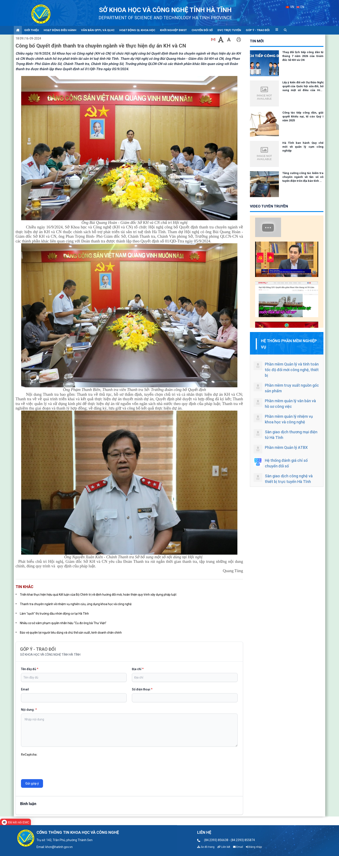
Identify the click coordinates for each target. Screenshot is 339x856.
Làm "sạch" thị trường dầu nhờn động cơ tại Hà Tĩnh (54, 613)
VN (290, 7)
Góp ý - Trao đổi (258, 30)
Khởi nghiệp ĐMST (173, 30)
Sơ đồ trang (205, 846)
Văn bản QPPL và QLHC (98, 30)
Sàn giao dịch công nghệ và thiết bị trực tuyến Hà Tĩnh (283, 478)
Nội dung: (29, 709)
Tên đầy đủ (29, 669)
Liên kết (223, 846)
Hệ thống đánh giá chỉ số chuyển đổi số (281, 463)
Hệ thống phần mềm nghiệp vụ (289, 344)
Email (25, 689)
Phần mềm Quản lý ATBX (281, 449)
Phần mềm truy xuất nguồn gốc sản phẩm (286, 388)
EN (300, 7)
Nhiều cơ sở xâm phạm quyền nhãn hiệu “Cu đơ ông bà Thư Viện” (63, 623)
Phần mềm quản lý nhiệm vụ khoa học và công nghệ (283, 419)
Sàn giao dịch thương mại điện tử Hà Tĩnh (285, 434)
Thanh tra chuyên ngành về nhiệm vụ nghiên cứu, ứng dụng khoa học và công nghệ (75, 604)
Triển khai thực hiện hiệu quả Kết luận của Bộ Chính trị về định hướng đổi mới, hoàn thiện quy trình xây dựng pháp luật (98, 594)
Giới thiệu (31, 30)
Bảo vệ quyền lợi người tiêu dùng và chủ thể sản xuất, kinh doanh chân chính (71, 632)
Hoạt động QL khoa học (137, 30)
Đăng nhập (254, 846)
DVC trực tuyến (229, 30)
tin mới (257, 41)
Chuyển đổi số (202, 30)
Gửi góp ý (32, 783)
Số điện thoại (142, 689)
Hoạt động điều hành (60, 30)
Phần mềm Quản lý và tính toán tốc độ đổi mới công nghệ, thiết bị (286, 369)
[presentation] (54, 765)
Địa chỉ (138, 669)
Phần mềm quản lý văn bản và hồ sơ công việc (285, 403)
